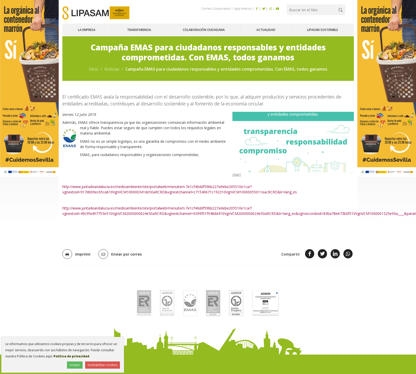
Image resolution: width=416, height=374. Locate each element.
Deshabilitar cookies (102, 365)
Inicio (93, 69)
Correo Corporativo (215, 8)
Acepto (75, 365)
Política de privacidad (71, 356)
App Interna (242, 8)
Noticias (111, 69)
